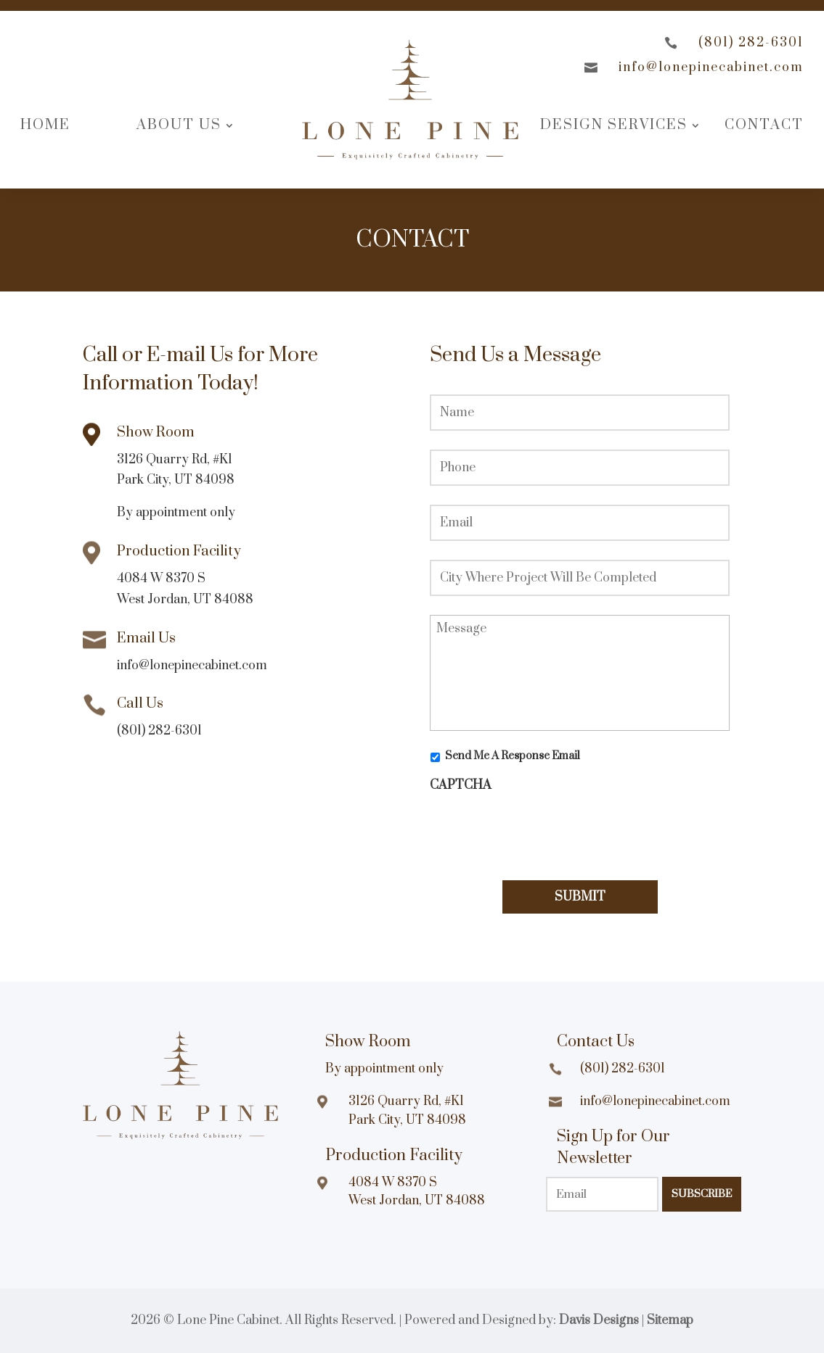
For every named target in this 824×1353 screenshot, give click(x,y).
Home (45, 125)
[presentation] (540, 828)
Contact (764, 125)
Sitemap (670, 1320)
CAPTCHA (460, 785)
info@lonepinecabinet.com (711, 67)
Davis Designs (599, 1320)
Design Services (614, 125)
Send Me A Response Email (512, 756)
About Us (178, 125)
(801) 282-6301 (751, 43)
